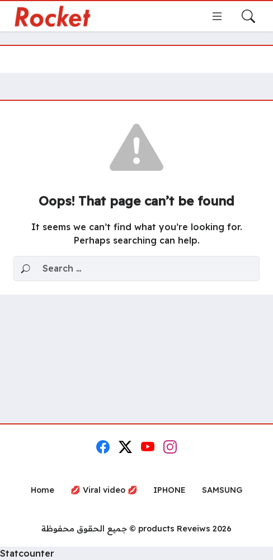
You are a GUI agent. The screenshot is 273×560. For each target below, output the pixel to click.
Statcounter (27, 553)
